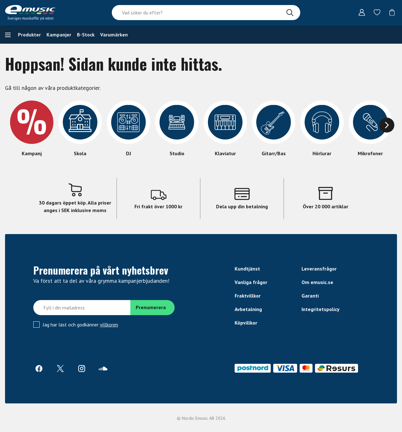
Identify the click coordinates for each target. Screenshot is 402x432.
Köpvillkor (246, 323)
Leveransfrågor (319, 268)
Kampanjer (58, 34)
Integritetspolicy (321, 309)
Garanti (310, 296)
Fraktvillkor (248, 296)
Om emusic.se (317, 282)
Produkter (29, 34)
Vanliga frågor (251, 282)
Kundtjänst (247, 268)
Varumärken (114, 34)
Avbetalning (248, 309)
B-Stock (86, 34)
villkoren (109, 324)
